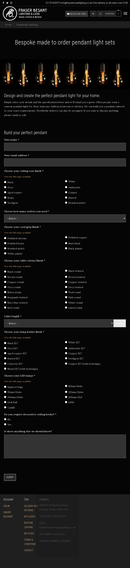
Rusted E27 (12, 358)
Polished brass (14, 243)
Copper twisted (75, 282)
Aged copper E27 (15, 353)
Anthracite (72, 187)
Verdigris (11, 202)
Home (8, 24)
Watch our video (76, 14)
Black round (12, 271)
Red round (11, 307)
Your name (11, 139)
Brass (9, 197)
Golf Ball (10, 402)
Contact (15, 550)
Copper (71, 192)
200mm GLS (73, 397)
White (70, 181)
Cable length (12, 316)
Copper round (14, 282)
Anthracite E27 (75, 348)
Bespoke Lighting (15, 524)
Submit (10, 477)
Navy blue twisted (15, 302)
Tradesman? (109, 14)
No (7, 419)
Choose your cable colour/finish (24, 260)
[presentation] (30, 467)
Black (8, 182)
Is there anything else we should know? (28, 431)
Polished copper (76, 237)
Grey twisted (74, 287)
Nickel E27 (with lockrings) (21, 368)
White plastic (13, 253)
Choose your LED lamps (19, 375)
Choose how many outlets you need (26, 211)
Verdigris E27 (74, 358)
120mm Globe (74, 392)
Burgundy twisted (15, 297)
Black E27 (11, 343)
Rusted (70, 197)
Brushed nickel (75, 202)
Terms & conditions (17, 541)
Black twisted (74, 270)
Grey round (12, 287)
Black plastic (73, 248)
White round (74, 302)
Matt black (72, 243)
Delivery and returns (18, 508)
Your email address (16, 155)
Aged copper (13, 192)
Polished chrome (15, 238)
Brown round (13, 277)
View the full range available (17, 176)
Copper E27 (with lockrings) (82, 363)
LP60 (69, 402)
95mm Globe (13, 392)
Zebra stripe (13, 292)
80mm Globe (74, 386)
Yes (7, 424)
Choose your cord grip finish (22, 226)
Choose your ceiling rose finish (24, 170)
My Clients (17, 516)
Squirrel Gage (13, 387)
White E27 (72, 342)
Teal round (73, 292)
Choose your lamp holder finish (24, 331)
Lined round (73, 307)
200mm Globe (13, 397)
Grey (8, 187)
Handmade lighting (27, 24)
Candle (9, 407)
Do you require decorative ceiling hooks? (30, 414)
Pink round (73, 297)
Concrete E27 (13, 363)
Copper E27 (73, 353)
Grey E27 (11, 348)
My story (16, 533)
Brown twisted (75, 277)
